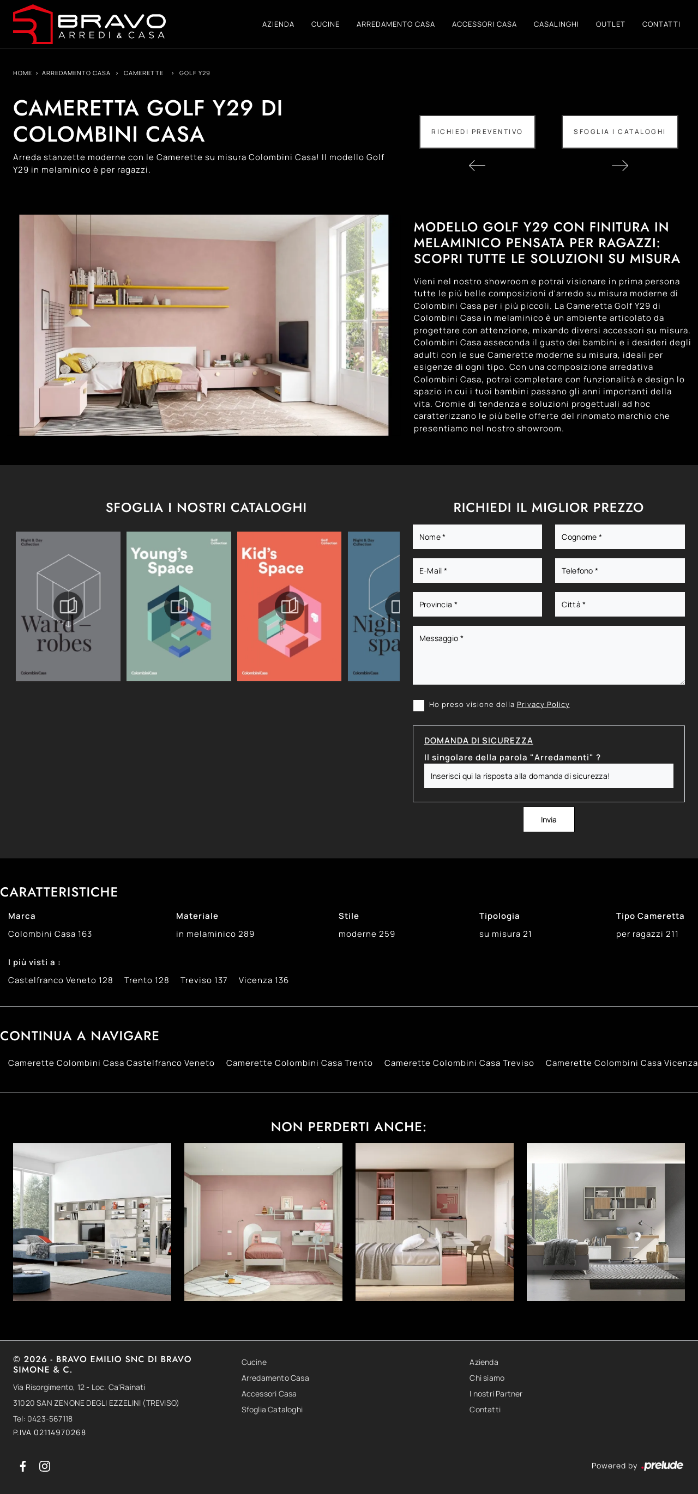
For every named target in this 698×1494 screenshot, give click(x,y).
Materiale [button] (197, 916)
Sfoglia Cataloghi (272, 1409)
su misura (505, 934)
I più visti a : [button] (34, 962)
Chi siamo (487, 1378)
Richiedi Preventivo (477, 131)
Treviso (204, 980)
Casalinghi (556, 24)
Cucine (325, 24)
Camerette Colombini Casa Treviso (459, 1063)
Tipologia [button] (499, 916)
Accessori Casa (484, 24)
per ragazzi (647, 934)
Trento (147, 980)
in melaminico (215, 934)
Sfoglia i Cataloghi (620, 131)
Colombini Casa (50, 934)
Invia (549, 819)
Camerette (144, 73)
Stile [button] (349, 916)
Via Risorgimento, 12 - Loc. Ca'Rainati (79, 1387)
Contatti (661, 24)
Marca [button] (22, 916)
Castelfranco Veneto (60, 980)
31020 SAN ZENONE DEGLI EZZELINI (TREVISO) (96, 1403)
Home (22, 73)
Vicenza (264, 980)
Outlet (610, 24)
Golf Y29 (194, 73)
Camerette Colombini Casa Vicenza (622, 1063)
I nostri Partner (496, 1393)
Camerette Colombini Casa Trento (299, 1063)
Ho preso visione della (499, 704)
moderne (367, 934)
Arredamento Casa (396, 24)
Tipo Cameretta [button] (650, 916)
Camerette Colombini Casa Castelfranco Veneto (111, 1063)
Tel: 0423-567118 (43, 1418)
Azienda (278, 24)
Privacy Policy (543, 704)
